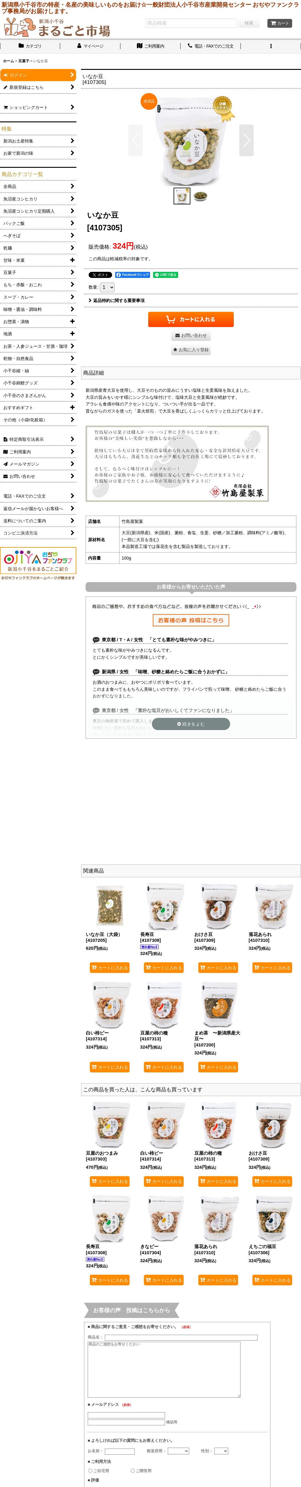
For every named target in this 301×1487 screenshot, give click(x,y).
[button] (271, 46)
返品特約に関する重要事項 (117, 300)
